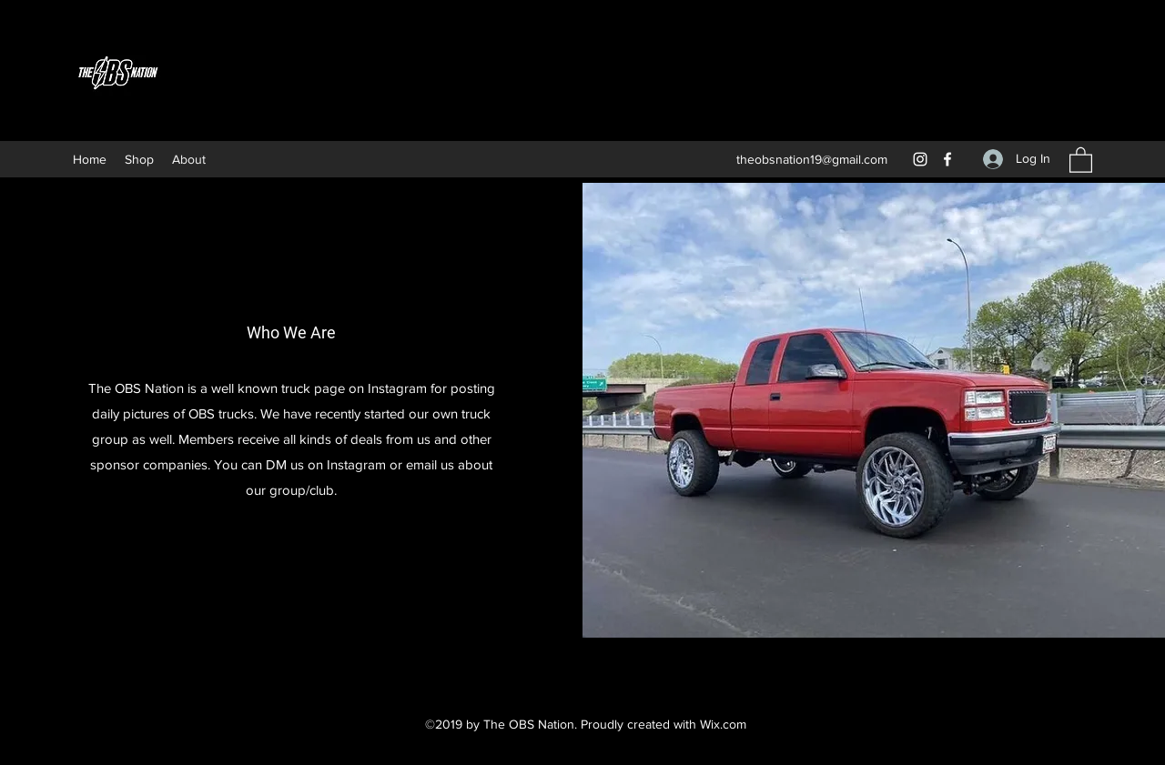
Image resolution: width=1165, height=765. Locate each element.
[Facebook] (947, 159)
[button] (1080, 159)
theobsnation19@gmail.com (811, 159)
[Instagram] (920, 159)
